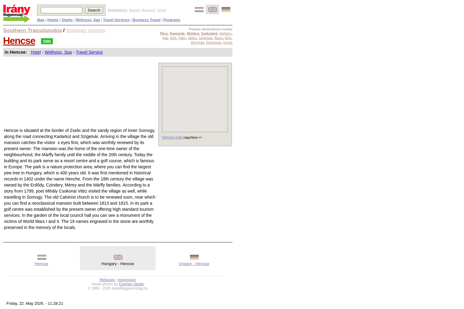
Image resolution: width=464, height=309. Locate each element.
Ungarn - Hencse (194, 263)
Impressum (127, 280)
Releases (107, 280)
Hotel (36, 52)
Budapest (149, 10)
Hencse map (173, 137)
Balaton (134, 10)
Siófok (161, 10)
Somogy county (85, 30)
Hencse (19, 40)
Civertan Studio (131, 284)
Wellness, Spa (58, 52)
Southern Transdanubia (32, 30)
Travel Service (89, 52)
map (47, 41)
